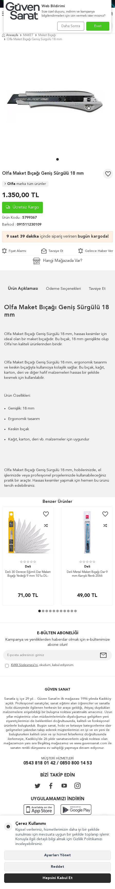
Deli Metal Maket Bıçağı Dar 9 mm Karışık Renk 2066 (87, 574)
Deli (28, 566)
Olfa (25, 184)
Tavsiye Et (52, 250)
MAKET (28, 35)
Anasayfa (10, 35)
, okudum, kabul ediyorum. (39, 666)
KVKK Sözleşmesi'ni (24, 665)
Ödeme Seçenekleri (63, 289)
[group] (57, 101)
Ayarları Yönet (57, 855)
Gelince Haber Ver (95, 250)
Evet (98, 26)
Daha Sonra (70, 26)
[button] (57, 159)
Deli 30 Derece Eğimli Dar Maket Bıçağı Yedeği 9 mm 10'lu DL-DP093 (28, 575)
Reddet (57, 867)
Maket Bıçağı (47, 35)
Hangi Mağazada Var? (57, 261)
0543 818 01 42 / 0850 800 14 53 (57, 763)
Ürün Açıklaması (23, 289)
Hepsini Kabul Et (58, 878)
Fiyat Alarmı (14, 250)
